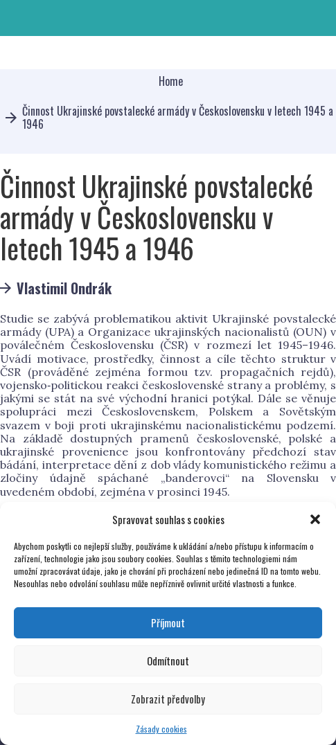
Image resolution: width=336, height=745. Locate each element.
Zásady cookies (161, 729)
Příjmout (168, 622)
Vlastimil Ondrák (64, 288)
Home (171, 81)
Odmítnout (168, 660)
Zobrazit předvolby (168, 698)
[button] (315, 519)
